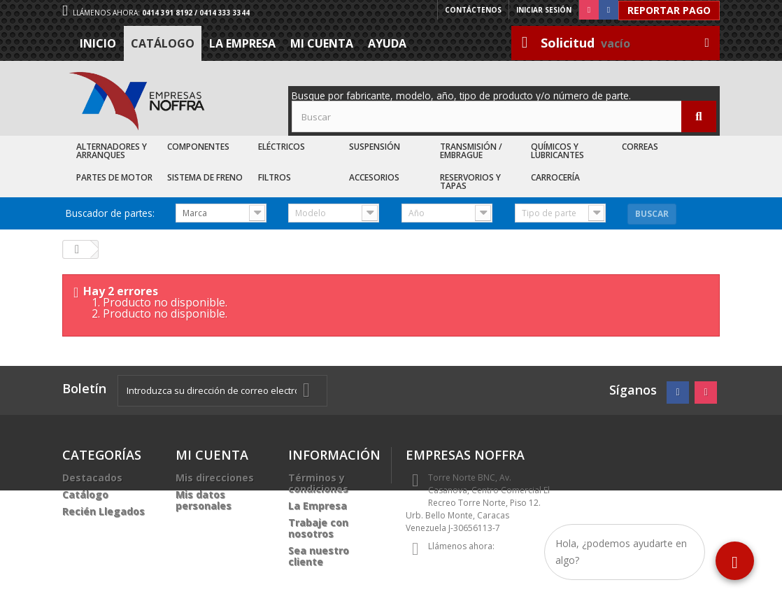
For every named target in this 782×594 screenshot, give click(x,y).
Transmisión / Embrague (471, 151)
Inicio (98, 43)
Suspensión (374, 147)
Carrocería (555, 177)
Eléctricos (281, 147)
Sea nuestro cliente (318, 556)
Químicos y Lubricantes (557, 151)
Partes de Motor (114, 177)
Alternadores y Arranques (111, 151)
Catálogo (162, 43)
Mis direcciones (215, 477)
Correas (640, 147)
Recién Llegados (103, 511)
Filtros (274, 177)
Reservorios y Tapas (470, 181)
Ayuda (387, 43)
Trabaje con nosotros (318, 528)
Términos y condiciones (318, 483)
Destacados (92, 477)
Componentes (198, 147)
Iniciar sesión (543, 10)
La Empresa (242, 43)
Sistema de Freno (205, 177)
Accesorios (374, 177)
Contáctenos (473, 10)
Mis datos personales (204, 500)
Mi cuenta (321, 43)
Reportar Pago (669, 10)
